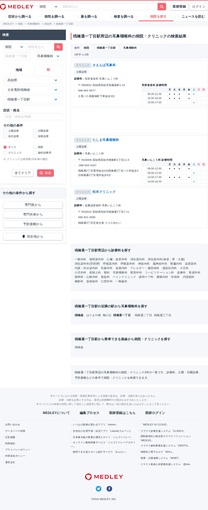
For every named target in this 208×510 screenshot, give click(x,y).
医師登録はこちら (122, 413)
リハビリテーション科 (159, 272)
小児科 (184, 268)
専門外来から (33, 214)
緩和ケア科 (146, 276)
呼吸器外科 (128, 263)
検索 (45, 173)
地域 (19, 70)
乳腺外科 (107, 268)
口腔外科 (107, 281)
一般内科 (80, 259)
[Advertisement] (139, 121)
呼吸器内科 (110, 263)
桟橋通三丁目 (162, 315)
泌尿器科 (191, 263)
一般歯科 (121, 281)
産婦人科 (95, 272)
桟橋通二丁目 (144, 315)
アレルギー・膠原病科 (144, 268)
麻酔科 (79, 281)
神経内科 (144, 263)
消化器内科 (137, 259)
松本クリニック (104, 191)
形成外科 (194, 272)
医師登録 (179, 6)
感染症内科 (169, 268)
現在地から (33, 236)
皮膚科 (181, 272)
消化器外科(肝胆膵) (87, 263)
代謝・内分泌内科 (86, 268)
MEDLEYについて (56, 413)
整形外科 (136, 272)
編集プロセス (90, 413)
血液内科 (121, 268)
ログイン (198, 6)
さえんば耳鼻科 (104, 65)
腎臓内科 (176, 263)
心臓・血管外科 (117, 259)
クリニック (83, 65)
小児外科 (80, 272)
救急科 (105, 276)
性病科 (175, 276)
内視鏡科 (189, 276)
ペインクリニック (124, 276)
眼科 (107, 272)
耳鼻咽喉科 (120, 272)
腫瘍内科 (162, 276)
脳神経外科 (160, 263)
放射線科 (92, 281)
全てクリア (23, 173)
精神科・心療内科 (86, 276)
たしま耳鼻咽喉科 (106, 140)
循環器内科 (96, 259)
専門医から (33, 204)
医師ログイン (155, 413)
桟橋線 (79, 347)
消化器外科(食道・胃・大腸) (166, 259)
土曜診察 (81, 71)
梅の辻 (107, 315)
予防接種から (33, 224)
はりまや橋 (94, 315)
